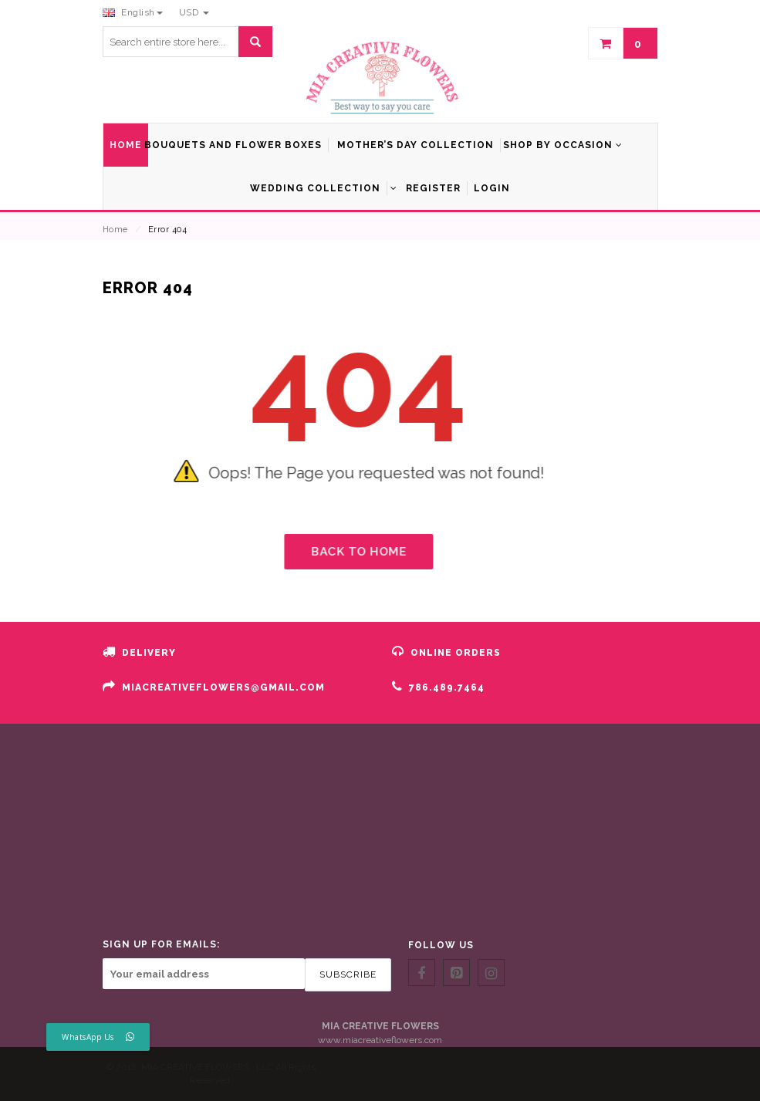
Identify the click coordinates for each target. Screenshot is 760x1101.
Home (115, 230)
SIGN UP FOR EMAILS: (161, 944)
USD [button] (194, 12)
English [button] (133, 12)
